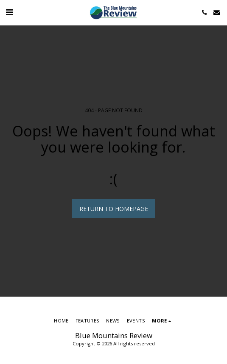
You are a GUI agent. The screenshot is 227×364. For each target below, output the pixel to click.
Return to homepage (113, 209)
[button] (9, 12)
